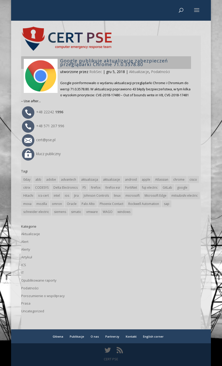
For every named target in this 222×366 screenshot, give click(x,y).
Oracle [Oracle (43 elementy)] (72, 204)
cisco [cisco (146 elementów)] (193, 179)
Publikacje (77, 336)
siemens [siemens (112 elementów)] (60, 212)
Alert (24, 241)
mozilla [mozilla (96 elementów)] (41, 204)
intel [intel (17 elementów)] (57, 195)
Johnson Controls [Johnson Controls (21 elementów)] (96, 195)
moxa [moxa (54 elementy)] (27, 204)
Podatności (160, 71)
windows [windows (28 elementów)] (123, 212)
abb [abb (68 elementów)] (38, 179)
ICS (23, 264)
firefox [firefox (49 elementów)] (95, 187)
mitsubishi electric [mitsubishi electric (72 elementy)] (184, 195)
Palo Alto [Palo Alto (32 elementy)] (88, 204)
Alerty (25, 249)
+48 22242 (42, 111)
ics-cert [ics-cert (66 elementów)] (43, 195)
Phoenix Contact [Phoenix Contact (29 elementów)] (111, 204)
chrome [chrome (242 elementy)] (179, 179)
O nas (95, 336)
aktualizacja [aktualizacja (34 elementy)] (89, 179)
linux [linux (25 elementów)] (117, 195)
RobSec (95, 71)
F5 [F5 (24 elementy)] (84, 187)
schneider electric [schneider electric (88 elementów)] (36, 212)
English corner (153, 336)
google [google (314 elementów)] (182, 187)
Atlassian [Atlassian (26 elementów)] (161, 179)
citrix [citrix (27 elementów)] (26, 187)
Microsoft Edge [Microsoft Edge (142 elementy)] (155, 195)
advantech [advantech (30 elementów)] (68, 179)
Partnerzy (112, 336)
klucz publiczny (41, 153)
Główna (58, 336)
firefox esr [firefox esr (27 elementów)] (112, 187)
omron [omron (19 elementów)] (57, 204)
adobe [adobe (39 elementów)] (51, 179)
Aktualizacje (139, 71)
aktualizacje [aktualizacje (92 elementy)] (111, 179)
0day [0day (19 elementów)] (26, 179)
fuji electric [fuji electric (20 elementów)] (150, 187)
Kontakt (131, 336)
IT (22, 272)
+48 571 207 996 (43, 125)
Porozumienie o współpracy (43, 295)
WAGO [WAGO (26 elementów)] (108, 212)
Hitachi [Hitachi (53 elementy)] (28, 195)
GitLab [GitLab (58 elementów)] (167, 187)
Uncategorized (32, 311)
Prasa (25, 303)
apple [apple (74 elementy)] (146, 179)
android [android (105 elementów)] (131, 179)
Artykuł (26, 257)
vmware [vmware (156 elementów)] (92, 212)
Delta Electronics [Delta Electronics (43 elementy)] (65, 187)
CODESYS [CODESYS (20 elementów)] (42, 187)
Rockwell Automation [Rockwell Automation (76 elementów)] (143, 204)
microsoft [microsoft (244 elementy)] (132, 195)
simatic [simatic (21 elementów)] (76, 212)
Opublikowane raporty (39, 280)
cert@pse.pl (39, 139)
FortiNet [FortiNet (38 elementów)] (131, 187)
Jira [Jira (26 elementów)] (76, 195)
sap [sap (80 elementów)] (166, 204)
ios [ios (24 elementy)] (67, 195)
